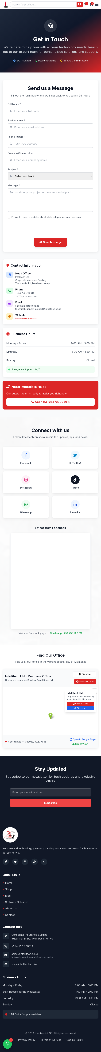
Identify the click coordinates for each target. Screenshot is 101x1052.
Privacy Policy (26, 1039)
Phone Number (16, 136)
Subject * (13, 169)
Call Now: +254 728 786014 (50, 401)
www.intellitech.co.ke (26, 318)
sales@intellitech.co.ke (25, 954)
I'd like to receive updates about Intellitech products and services (46, 217)
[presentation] (50, 229)
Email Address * (16, 120)
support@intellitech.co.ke (48, 309)
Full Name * (14, 104)
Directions (80, 708)
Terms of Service (50, 1039)
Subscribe (50, 802)
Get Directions (85, 681)
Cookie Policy (74, 1039)
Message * (14, 185)
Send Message (50, 242)
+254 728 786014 (22, 946)
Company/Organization (20, 153)
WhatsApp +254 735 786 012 (66, 633)
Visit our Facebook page (32, 633)
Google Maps (80, 704)
